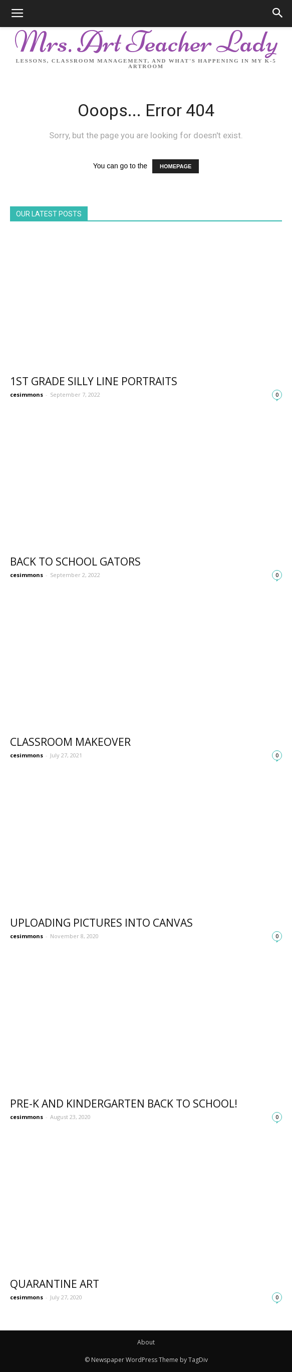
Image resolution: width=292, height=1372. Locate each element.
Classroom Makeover (70, 742)
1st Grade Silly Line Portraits (93, 381)
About (146, 1342)
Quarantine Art (54, 1284)
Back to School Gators (75, 562)
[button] (278, 13)
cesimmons (26, 394)
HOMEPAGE (175, 166)
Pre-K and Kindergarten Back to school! (123, 1103)
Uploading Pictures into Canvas (101, 923)
